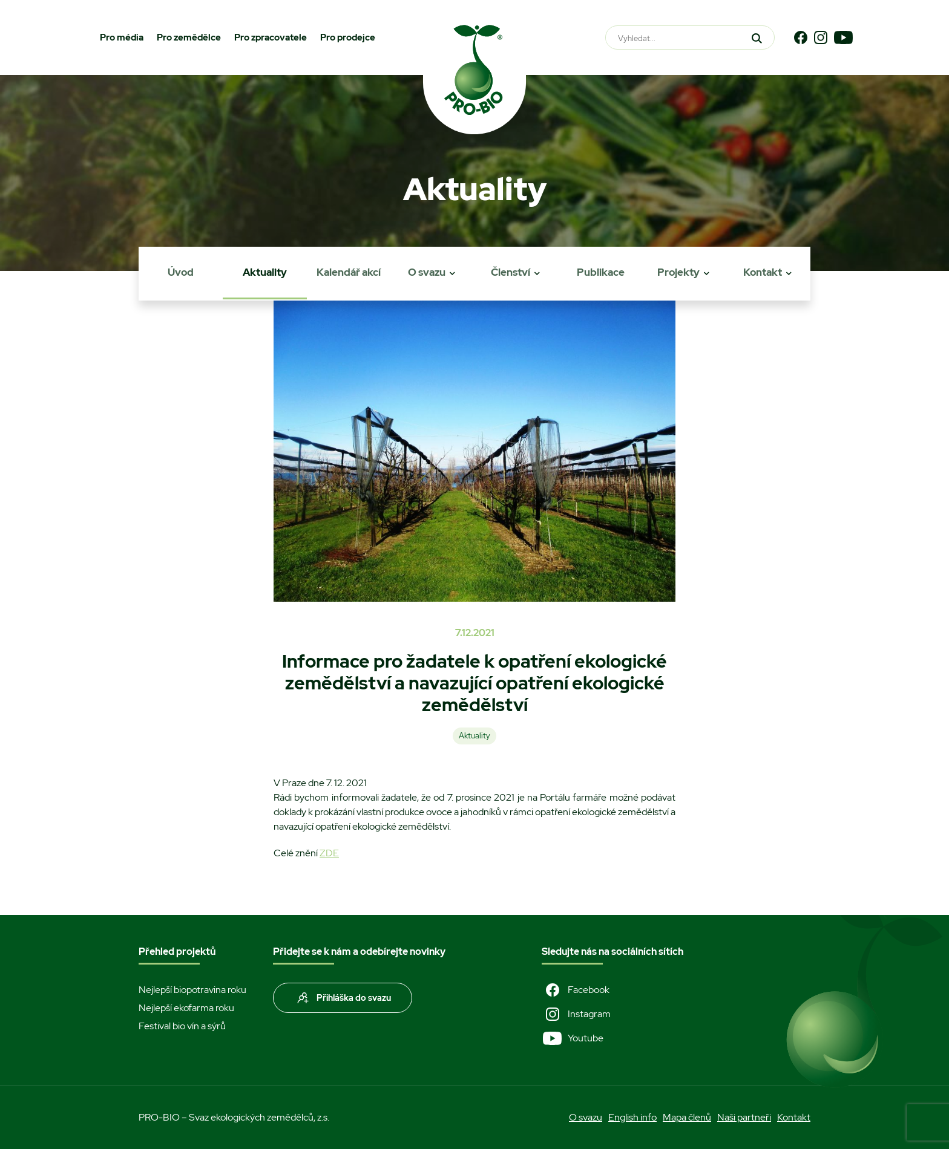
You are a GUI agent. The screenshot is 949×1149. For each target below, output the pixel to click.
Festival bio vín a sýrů (182, 1026)
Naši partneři (744, 1117)
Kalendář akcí (349, 272)
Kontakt (762, 272)
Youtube (572, 1038)
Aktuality (265, 272)
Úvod (181, 272)
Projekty (678, 272)
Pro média (121, 37)
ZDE (329, 853)
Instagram (576, 1014)
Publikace (601, 272)
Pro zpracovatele (270, 37)
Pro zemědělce (189, 37)
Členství (510, 272)
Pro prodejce (347, 37)
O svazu (426, 272)
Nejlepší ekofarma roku (186, 1007)
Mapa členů (687, 1117)
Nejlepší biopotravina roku (192, 989)
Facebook (575, 990)
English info (632, 1117)
